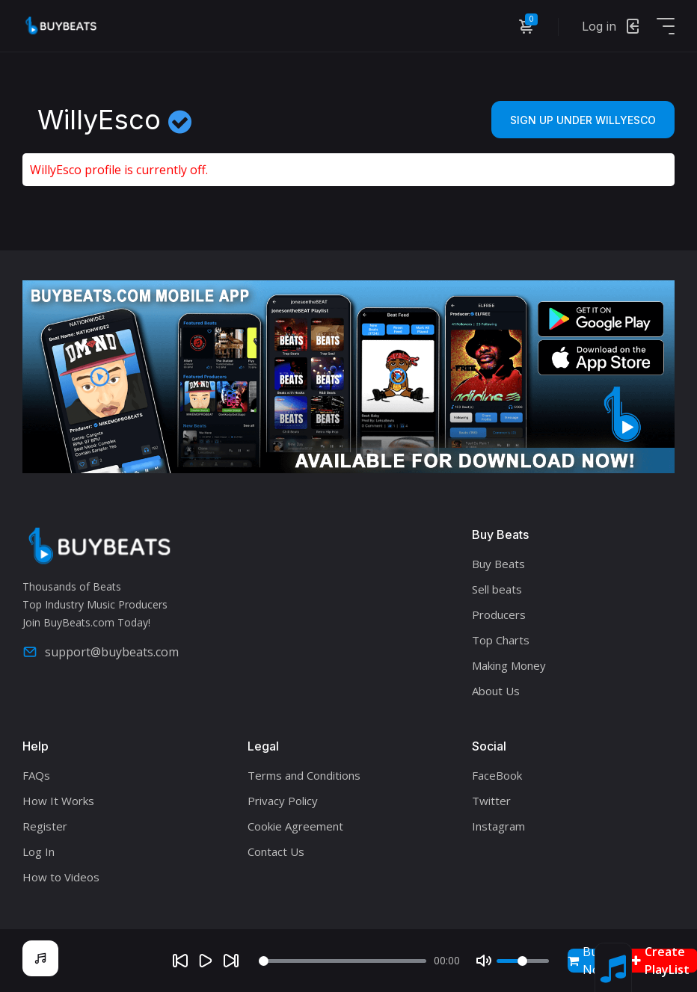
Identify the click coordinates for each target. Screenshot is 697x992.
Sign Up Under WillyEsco (583, 120)
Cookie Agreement (295, 826)
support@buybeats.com (100, 652)
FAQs (36, 775)
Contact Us (276, 851)
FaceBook (497, 775)
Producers (499, 614)
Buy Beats (498, 563)
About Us (496, 690)
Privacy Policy (283, 800)
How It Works (58, 800)
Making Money (509, 665)
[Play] (206, 961)
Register (44, 826)
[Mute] (484, 961)
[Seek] (342, 961)
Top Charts (500, 639)
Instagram (498, 826)
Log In (38, 851)
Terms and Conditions (304, 775)
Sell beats (497, 589)
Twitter (491, 800)
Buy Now (588, 961)
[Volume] (523, 961)
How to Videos (60, 876)
